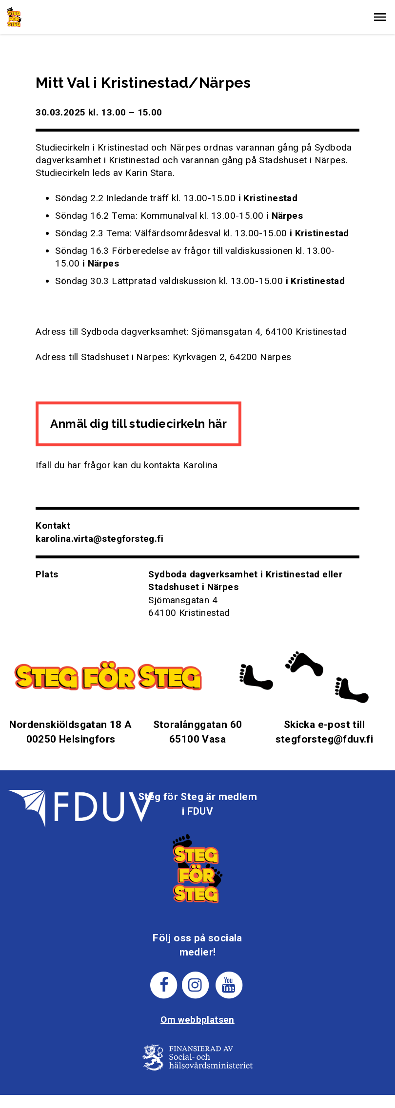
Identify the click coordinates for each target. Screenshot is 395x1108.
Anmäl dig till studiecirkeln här (138, 424)
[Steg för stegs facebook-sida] (164, 984)
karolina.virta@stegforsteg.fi (99, 538)
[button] (380, 17)
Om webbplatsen (197, 1019)
